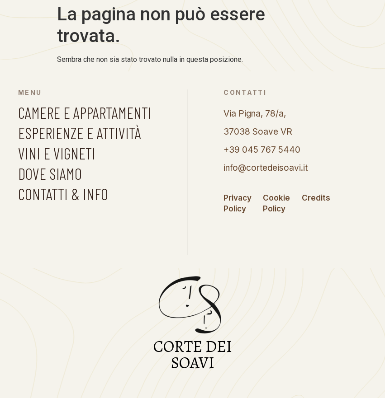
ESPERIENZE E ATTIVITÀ (79, 132)
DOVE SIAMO (50, 173)
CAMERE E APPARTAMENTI (85, 112)
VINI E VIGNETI (56, 153)
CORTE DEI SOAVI (192, 354)
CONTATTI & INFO (63, 193)
